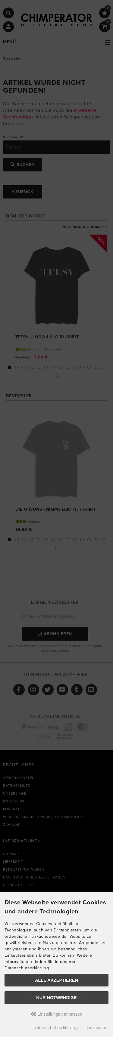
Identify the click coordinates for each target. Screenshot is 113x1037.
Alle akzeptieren (56, 980)
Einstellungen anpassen (56, 1014)
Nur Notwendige (56, 997)
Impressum (98, 1028)
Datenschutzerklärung (55, 1028)
